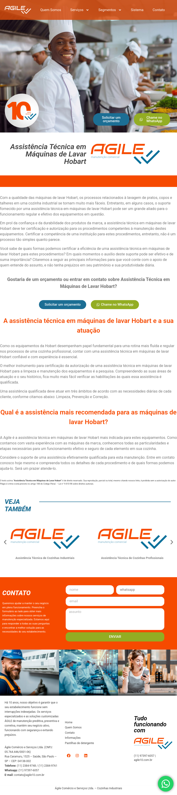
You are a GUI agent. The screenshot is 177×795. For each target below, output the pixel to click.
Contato (159, 10)
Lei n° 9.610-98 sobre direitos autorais (76, 484)
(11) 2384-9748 (26, 765)
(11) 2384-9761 (47, 765)
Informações (73, 737)
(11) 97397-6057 (28, 770)
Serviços (79, 10)
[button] (5, 542)
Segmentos (110, 10)
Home (68, 722)
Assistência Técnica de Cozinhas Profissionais (133, 558)
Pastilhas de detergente (79, 743)
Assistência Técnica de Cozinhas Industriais (46, 558)
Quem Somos (50, 10)
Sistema (137, 10)
